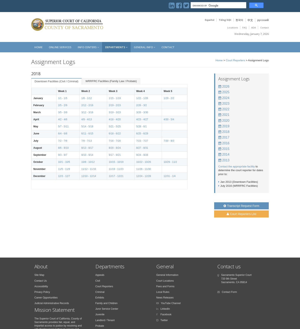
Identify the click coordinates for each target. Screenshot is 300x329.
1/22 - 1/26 (142, 98)
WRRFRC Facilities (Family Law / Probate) (111, 81)
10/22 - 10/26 (143, 162)
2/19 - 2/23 (115, 105)
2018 (226, 132)
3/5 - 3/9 (62, 112)
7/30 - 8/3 (169, 140)
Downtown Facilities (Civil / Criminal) (56, 81)
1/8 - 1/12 (86, 98)
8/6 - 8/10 (63, 147)
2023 (226, 103)
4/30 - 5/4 (169, 119)
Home (38, 47)
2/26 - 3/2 (141, 105)
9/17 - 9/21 (115, 154)
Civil (97, 280)
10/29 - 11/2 (170, 162)
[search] (218, 5)
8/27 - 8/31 (142, 147)
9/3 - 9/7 (62, 154)
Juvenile (100, 314)
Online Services (60, 47)
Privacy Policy (42, 292)
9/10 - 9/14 (87, 154)
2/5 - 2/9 (62, 105)
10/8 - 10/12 (88, 162)
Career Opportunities (46, 297)
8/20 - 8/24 (115, 147)
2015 (226, 149)
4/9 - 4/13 (86, 119)
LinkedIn (165, 308)
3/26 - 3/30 (142, 112)
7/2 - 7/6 (62, 140)
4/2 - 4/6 (62, 119)
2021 (226, 115)
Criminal (100, 292)
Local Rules (162, 292)
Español (209, 19)
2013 (226, 160)
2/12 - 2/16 (87, 105)
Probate (99, 325)
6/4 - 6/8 (62, 133)
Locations (232, 27)
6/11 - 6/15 (87, 133)
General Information (167, 275)
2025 (226, 92)
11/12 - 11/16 (88, 169)
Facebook (165, 314)
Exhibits (99, 297)
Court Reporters (235, 60)
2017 (226, 137)
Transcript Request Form (241, 205)
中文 (250, 20)
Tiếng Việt (225, 19)
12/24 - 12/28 (143, 176)
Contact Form (229, 292)
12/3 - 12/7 (64, 176)
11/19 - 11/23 (116, 169)
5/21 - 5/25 (115, 126)
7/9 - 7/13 (86, 140)
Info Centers (88, 47)
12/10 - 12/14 (88, 176)
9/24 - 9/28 (142, 154)
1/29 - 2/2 (169, 98)
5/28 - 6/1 (141, 126)
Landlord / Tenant (105, 320)
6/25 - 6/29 (142, 133)
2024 (226, 98)
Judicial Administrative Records (51, 303)
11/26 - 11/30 (143, 169)
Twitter (164, 320)
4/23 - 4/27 (142, 119)
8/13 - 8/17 (87, 147)
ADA (253, 27)
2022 (226, 109)
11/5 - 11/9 (64, 169)
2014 (226, 154)
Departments (116, 47)
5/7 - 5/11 (63, 126)
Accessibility (41, 286)
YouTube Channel (171, 303)
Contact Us (40, 280)
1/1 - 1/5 (62, 98)
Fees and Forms (165, 286)
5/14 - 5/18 (87, 126)
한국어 (239, 20)
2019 (226, 126)
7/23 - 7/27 (142, 140)
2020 (226, 120)
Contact (264, 27)
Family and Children (106, 303)
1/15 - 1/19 (115, 98)
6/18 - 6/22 (115, 133)
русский (263, 20)
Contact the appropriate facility (236, 166)
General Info (144, 47)
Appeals (99, 275)
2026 (226, 86)
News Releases (165, 297)
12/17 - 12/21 (116, 176)
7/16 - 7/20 (115, 140)
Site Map (39, 275)
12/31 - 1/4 (169, 176)
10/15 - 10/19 (116, 162)
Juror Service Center (106, 308)
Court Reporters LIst (241, 214)
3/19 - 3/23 (115, 112)
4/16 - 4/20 (115, 119)
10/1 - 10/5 (64, 162)
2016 (226, 143)
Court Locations (165, 280)
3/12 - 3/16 (87, 112)
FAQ (244, 27)
